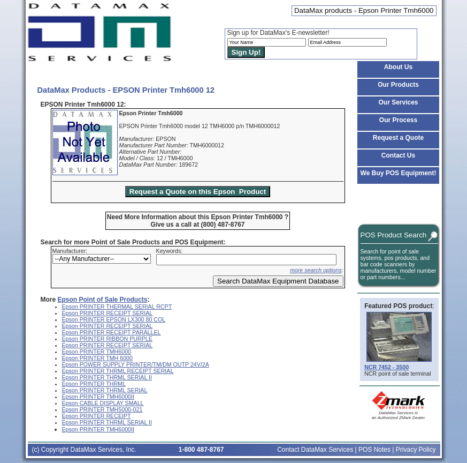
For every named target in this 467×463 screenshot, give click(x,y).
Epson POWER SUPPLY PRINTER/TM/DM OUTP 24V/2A (135, 364)
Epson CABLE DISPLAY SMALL (103, 403)
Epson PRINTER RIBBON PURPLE (107, 338)
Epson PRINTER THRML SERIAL (105, 390)
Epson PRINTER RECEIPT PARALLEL (111, 332)
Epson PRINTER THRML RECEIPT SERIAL (118, 371)
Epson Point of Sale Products (103, 299)
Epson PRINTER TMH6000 (97, 351)
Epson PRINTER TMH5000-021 (102, 409)
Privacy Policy (416, 449)
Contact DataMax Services (315, 449)
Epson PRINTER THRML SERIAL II (107, 377)
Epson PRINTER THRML (94, 383)
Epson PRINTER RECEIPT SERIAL (107, 313)
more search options (316, 270)
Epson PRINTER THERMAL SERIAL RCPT (117, 306)
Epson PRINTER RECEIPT (96, 416)
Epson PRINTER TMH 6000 (97, 358)
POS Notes (374, 449)
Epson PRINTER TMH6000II (98, 396)
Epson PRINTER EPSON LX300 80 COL (114, 319)
